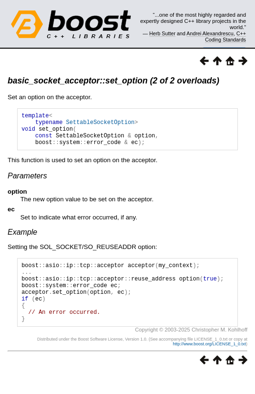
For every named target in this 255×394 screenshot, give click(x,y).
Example (22, 239)
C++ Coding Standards (225, 36)
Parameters (27, 183)
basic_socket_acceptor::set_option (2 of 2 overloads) (113, 80)
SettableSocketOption (100, 125)
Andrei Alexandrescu (210, 33)
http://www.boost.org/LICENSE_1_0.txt (209, 364)
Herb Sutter (162, 33)
